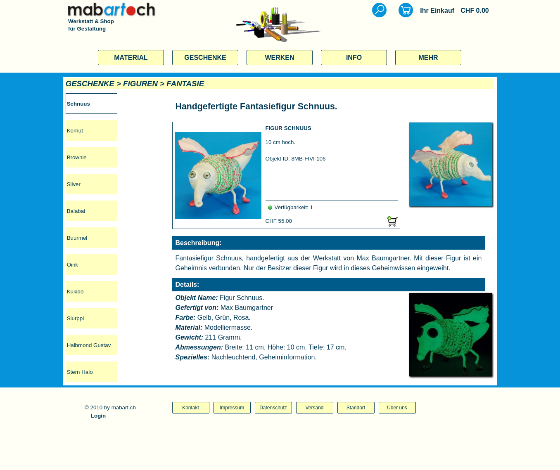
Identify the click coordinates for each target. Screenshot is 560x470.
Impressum (232, 408)
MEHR (428, 57)
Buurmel (77, 238)
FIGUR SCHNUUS (288, 128)
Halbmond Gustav (89, 345)
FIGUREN (140, 83)
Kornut (75, 131)
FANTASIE (185, 83)
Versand (314, 408)
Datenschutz (273, 408)
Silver (74, 184)
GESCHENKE (205, 57)
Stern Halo (80, 372)
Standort (355, 408)
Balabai (76, 211)
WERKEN (279, 57)
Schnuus (78, 104)
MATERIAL (130, 57)
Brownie (77, 157)
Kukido (75, 291)
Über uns (397, 408)
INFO (354, 57)
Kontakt (190, 408)
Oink (72, 265)
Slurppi (75, 318)
